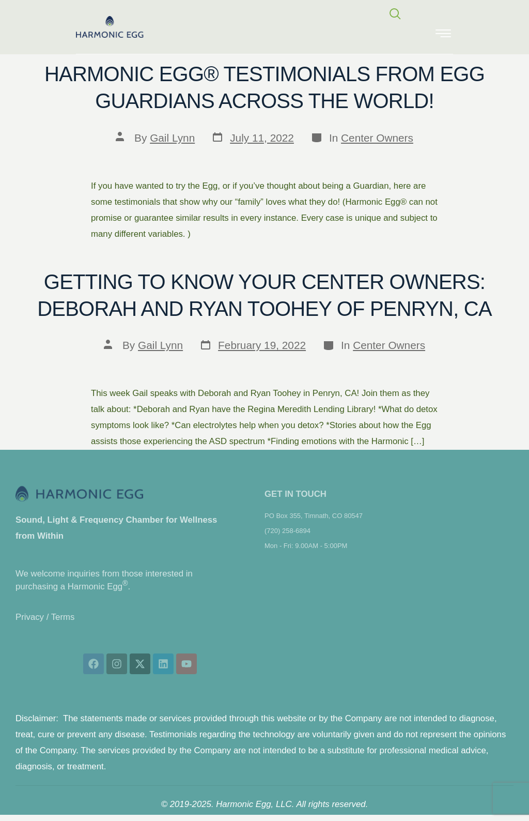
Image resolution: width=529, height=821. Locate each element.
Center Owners (377, 138)
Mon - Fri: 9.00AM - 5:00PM (305, 546)
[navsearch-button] (395, 15)
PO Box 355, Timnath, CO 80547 (313, 516)
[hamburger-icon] (443, 34)
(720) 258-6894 (287, 531)
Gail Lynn (172, 138)
